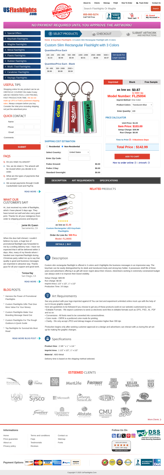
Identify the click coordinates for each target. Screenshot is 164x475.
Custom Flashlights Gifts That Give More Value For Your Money (21, 305)
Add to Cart (132, 156)
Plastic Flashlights (16, 55)
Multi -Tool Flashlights (18, 66)
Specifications (109, 180)
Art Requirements (83, 180)
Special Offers (14, 33)
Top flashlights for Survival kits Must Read (21, 329)
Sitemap (106, 3)
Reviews (34, 446)
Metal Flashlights (16, 49)
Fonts (60, 442)
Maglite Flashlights (17, 44)
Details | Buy (63, 244)
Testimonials (36, 442)
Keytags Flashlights (17, 77)
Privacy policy (9, 446)
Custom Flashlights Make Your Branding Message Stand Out (19, 313)
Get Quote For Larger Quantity (119, 56)
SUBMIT (22, 147)
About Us (87, 3)
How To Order (127, 3)
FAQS (115, 3)
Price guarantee (10, 439)
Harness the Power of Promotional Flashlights (20, 297)
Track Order (143, 3)
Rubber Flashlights (17, 60)
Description (59, 180)
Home (6, 435)
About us (7, 442)
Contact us (63, 435)
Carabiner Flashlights (18, 72)
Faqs (33, 439)
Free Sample (151, 82)
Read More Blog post (24, 338)
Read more (30, 191)
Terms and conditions (40, 435)
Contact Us (156, 3)
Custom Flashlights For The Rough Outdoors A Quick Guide (21, 321)
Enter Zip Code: (53, 158)
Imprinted (113, 82)
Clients (97, 3)
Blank (132, 82)
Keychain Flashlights (62, 40)
